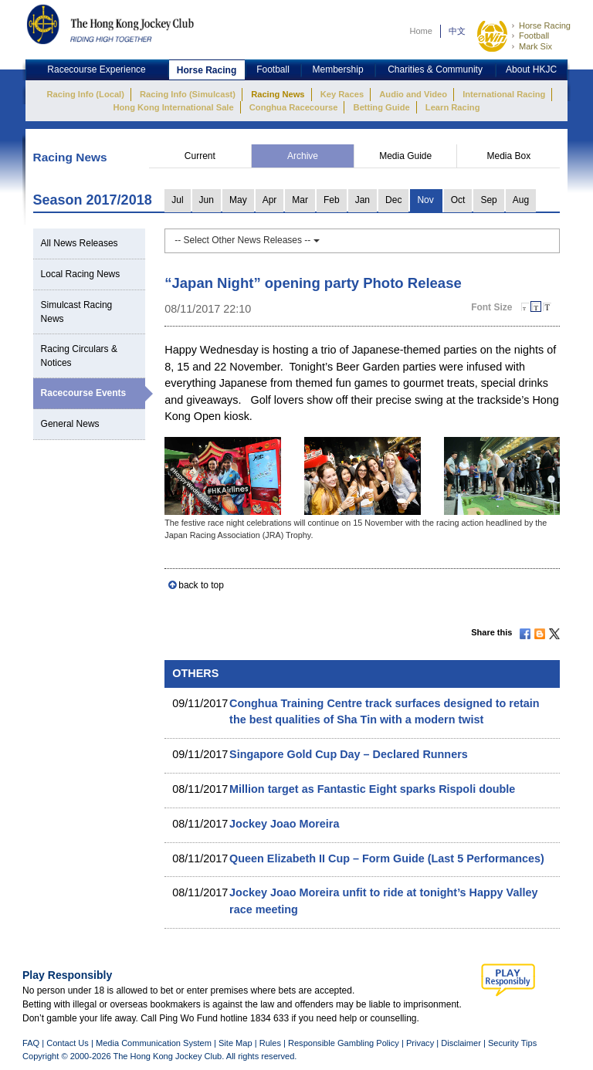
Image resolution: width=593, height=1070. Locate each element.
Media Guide (405, 156)
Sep (488, 200)
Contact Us (67, 1043)
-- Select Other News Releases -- (247, 240)
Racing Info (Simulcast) (188, 94)
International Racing (504, 94)
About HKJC (531, 69)
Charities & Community (435, 69)
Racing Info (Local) (85, 94)
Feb (332, 200)
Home (420, 31)
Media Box (508, 156)
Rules (271, 1043)
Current (200, 156)
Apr (270, 200)
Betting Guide (382, 107)
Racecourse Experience (96, 69)
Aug (521, 200)
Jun (206, 200)
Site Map (235, 1043)
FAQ (30, 1043)
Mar (300, 200)
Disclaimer (461, 1043)
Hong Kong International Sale (173, 107)
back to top (201, 585)
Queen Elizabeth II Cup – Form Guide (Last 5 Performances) (386, 858)
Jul (177, 200)
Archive (302, 156)
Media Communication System (154, 1043)
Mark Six (535, 46)
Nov (425, 200)
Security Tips (512, 1043)
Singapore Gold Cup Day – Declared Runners (348, 754)
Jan (362, 200)
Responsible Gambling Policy (343, 1043)
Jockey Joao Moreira (284, 824)
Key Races (342, 94)
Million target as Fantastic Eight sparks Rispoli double (372, 789)
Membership (338, 69)
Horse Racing (545, 25)
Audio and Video (413, 94)
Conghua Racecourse (293, 107)
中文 (457, 31)
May (238, 200)
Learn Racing (452, 107)
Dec (393, 200)
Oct (458, 200)
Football (534, 35)
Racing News (277, 94)
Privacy (420, 1043)
